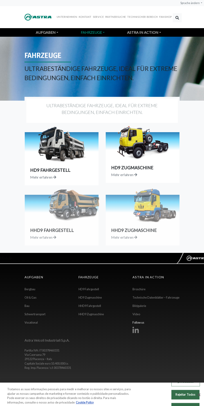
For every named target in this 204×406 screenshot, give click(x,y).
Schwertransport (35, 314)
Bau (27, 306)
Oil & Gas (30, 297)
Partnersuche (115, 16)
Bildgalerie (139, 306)
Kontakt (85, 16)
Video (136, 314)
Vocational (31, 322)
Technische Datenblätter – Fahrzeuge (155, 297)
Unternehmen (67, 16)
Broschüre (139, 289)
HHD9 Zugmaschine (91, 314)
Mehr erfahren (43, 177)
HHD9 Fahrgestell (89, 306)
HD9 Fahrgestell (88, 289)
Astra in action (142, 32)
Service (98, 16)
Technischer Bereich (142, 16)
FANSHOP (165, 16)
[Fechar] (199, 397)
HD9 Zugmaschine (90, 297)
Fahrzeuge (91, 32)
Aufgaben (46, 32)
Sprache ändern (190, 3)
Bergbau (30, 289)
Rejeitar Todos (185, 396)
